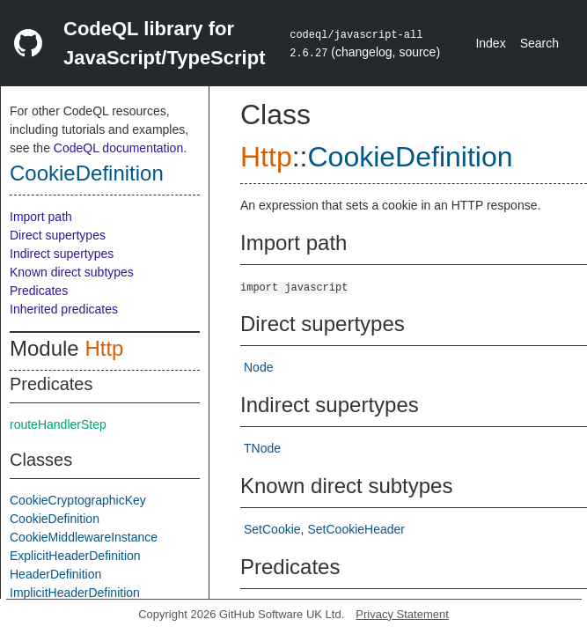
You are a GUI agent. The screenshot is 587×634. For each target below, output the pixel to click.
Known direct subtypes (72, 272)
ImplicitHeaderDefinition (75, 593)
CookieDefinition (87, 173)
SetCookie (272, 529)
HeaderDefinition (55, 574)
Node (258, 367)
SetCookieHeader (356, 529)
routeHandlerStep (58, 424)
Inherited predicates (64, 309)
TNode (262, 448)
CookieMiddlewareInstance (84, 537)
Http (103, 348)
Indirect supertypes (62, 254)
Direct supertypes (58, 235)
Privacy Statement (402, 614)
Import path (41, 217)
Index (490, 43)
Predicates (39, 291)
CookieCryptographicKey (78, 500)
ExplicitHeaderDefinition (75, 556)
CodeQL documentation (118, 148)
